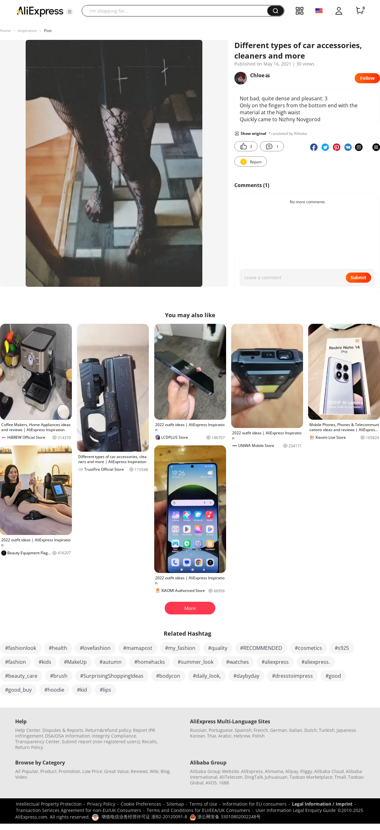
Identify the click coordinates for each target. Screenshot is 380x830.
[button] (69, 12)
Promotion (69, 771)
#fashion (15, 661)
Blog (165, 771)
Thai (211, 736)
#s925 (342, 648)
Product (48, 771)
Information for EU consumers (255, 804)
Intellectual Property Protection (49, 804)
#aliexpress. (315, 661)
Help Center (28, 730)
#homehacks (149, 661)
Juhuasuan (276, 777)
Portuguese (221, 730)
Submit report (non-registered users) (101, 742)
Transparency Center (37, 742)
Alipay (291, 771)
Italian (295, 730)
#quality (217, 648)
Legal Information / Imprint (322, 804)
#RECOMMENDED (261, 648)
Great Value (116, 771)
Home (5, 30)
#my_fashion (180, 648)
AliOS (211, 783)
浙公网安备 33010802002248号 (225, 817)
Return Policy (29, 747)
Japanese (346, 730)
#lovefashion (95, 648)
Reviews (139, 771)
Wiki (154, 771)
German (278, 730)
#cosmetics (308, 648)
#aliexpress (275, 661)
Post (48, 30)
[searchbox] (176, 10)
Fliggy (306, 771)
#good (333, 675)
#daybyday (246, 675)
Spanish (243, 730)
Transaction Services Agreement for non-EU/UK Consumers (78, 810)
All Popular (26, 771)
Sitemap (175, 804)
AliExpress (252, 771)
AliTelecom (231, 777)
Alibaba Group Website (214, 771)
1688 (224, 783)
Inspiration (27, 30)
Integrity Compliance (114, 736)
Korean (197, 736)
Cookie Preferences (141, 804)
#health (58, 648)
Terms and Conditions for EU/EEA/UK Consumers (198, 810)
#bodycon (168, 675)
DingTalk (253, 777)
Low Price (92, 771)
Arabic (225, 736)
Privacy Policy (101, 804)
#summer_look (195, 661)
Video (21, 777)
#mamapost (137, 648)
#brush (58, 675)
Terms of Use (203, 804)
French (261, 730)
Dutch (310, 730)
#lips (105, 689)
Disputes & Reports (62, 730)
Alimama (274, 771)
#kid (82, 689)
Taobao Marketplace (310, 777)
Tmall (340, 777)
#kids (45, 661)
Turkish (327, 730)
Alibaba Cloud (329, 771)
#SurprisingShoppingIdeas (111, 675)
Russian (198, 730)
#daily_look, (207, 675)
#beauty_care (21, 675)
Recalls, (150, 742)
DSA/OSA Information (67, 736)
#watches (237, 661)
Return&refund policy (108, 730)
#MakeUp (75, 661)
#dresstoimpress (292, 675)
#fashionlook (20, 648)
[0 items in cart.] (360, 11)
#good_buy (18, 689)
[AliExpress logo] (40, 11)
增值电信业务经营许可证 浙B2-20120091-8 (144, 817)
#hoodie (54, 689)
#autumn (110, 661)
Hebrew (242, 736)
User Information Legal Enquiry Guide (296, 810)
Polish (258, 736)
